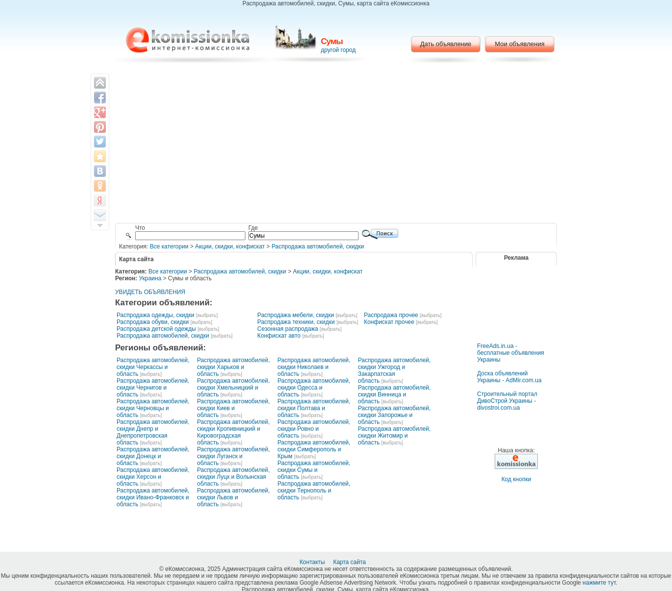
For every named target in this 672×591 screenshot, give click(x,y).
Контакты (313, 562)
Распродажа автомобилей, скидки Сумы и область (314, 470)
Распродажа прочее (391, 315)
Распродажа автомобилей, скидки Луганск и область (233, 456)
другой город (338, 50)
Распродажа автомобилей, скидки (317, 246)
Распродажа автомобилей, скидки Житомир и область (394, 435)
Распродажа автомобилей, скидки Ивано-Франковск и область (153, 497)
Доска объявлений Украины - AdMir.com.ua (509, 377)
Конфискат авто (278, 335)
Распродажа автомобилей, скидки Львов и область (233, 497)
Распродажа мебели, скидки (295, 315)
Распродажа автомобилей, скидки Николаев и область (314, 367)
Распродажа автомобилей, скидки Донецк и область (153, 456)
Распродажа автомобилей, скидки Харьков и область (233, 367)
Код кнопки (516, 479)
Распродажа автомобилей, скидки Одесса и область (314, 387)
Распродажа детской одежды (156, 328)
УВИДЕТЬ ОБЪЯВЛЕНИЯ (150, 292)
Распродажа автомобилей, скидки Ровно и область (314, 429)
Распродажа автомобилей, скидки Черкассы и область (153, 367)
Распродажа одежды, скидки (155, 315)
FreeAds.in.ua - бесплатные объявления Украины (510, 353)
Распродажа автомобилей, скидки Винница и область (394, 394)
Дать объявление (446, 44)
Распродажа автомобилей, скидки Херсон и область (153, 477)
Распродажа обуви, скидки (153, 322)
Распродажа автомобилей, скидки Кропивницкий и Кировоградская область (233, 432)
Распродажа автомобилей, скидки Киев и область (233, 408)
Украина (150, 278)
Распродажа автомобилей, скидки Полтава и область (314, 408)
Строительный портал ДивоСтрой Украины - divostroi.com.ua (507, 401)
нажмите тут (598, 582)
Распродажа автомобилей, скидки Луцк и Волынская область (233, 477)
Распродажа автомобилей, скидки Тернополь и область (314, 490)
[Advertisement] (336, 144)
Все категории (169, 246)
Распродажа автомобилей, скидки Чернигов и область (153, 387)
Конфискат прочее (389, 322)
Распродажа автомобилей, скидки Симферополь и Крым (314, 449)
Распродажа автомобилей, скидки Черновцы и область (153, 408)
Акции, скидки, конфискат (229, 246)
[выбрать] (206, 315)
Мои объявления (519, 44)
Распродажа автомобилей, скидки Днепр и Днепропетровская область (153, 432)
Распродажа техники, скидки (296, 322)
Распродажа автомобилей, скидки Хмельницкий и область (233, 387)
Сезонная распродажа (287, 328)
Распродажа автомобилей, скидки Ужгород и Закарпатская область (394, 370)
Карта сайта (350, 562)
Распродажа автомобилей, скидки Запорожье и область (394, 415)
